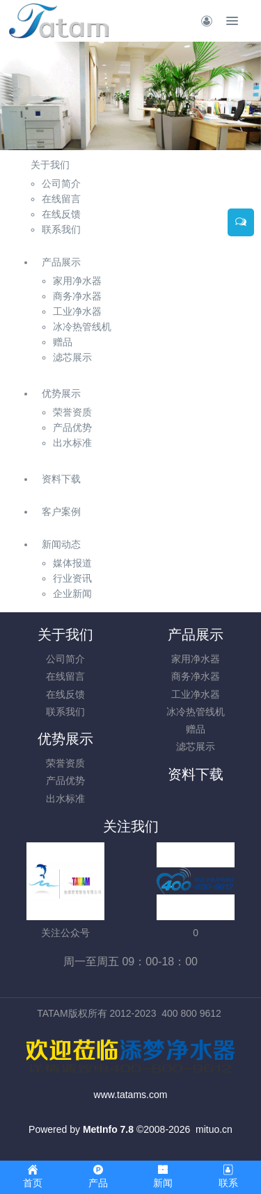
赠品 (195, 729)
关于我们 (50, 164)
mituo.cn (214, 1129)
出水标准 (65, 798)
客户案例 (61, 511)
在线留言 (65, 676)
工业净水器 (195, 694)
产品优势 (65, 780)
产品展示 (61, 262)
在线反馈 (65, 694)
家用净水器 (195, 658)
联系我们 (65, 711)
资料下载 (61, 478)
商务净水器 (195, 676)
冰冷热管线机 (195, 711)
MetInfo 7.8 (108, 1129)
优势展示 (61, 393)
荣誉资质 (65, 763)
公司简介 (65, 658)
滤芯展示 (195, 746)
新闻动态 (61, 544)
